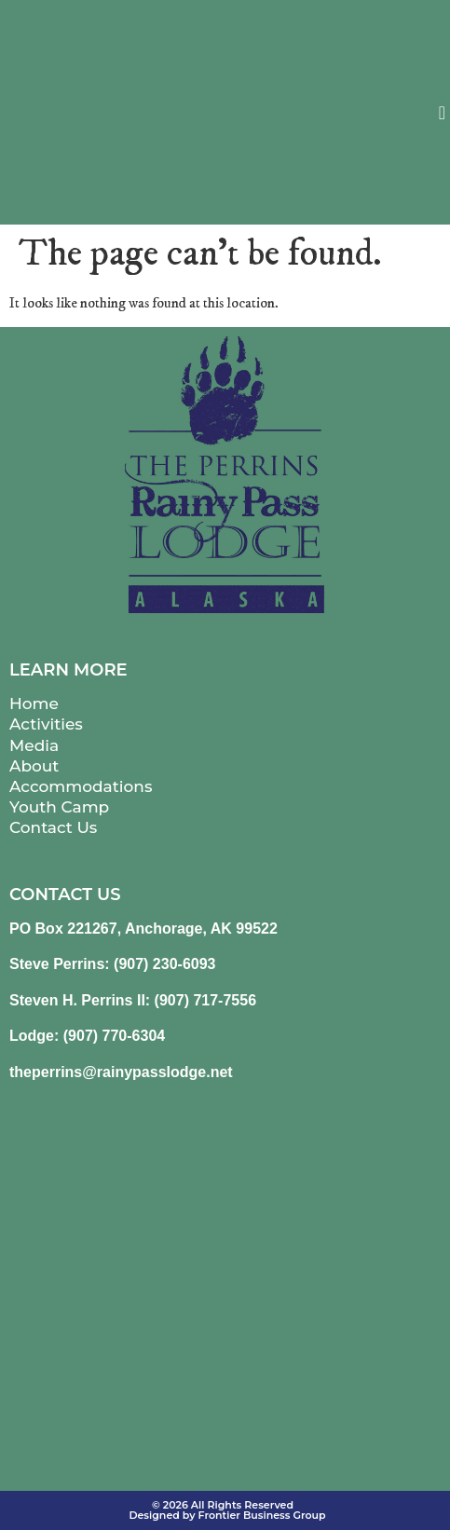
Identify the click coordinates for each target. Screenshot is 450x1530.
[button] (442, 113)
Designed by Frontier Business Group (227, 1515)
